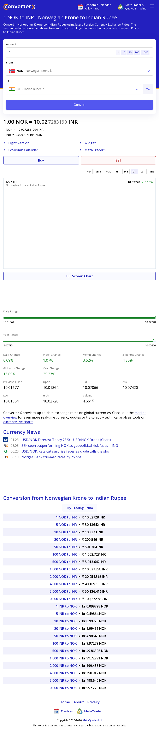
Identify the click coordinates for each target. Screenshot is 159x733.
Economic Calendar (23, 150)
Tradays (63, 711)
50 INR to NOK (65, 636)
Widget (90, 143)
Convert (80, 105)
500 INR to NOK (64, 651)
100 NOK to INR (64, 554)
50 (130, 52)
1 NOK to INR (66, 517)
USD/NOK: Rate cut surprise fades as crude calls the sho (65, 451)
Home (64, 702)
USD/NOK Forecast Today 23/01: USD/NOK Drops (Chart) (66, 439)
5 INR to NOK (66, 613)
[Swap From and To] (148, 89)
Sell (118, 160)
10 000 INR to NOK (62, 688)
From (9, 62)
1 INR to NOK (66, 606)
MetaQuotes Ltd (92, 720)
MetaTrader (89, 711)
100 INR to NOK (64, 643)
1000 (145, 52)
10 (123, 52)
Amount (11, 44)
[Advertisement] (79, 292)
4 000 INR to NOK (63, 673)
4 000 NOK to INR (63, 584)
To (8, 81)
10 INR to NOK (65, 621)
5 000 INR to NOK (63, 680)
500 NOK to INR (64, 561)
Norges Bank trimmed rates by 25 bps (52, 457)
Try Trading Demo (79, 508)
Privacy (93, 702)
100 (137, 52)
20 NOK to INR (65, 539)
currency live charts (18, 422)
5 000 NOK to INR (63, 591)
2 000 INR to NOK (63, 665)
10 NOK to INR (65, 532)
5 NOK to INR (66, 524)
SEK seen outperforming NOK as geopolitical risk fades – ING (70, 445)
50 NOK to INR (65, 547)
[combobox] (79, 70)
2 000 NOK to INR (63, 576)
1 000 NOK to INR (63, 569)
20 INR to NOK (65, 628)
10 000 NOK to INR (62, 599)
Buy (41, 160)
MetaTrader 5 (95, 150)
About (78, 702)
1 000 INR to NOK (63, 658)
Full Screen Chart (79, 276)
